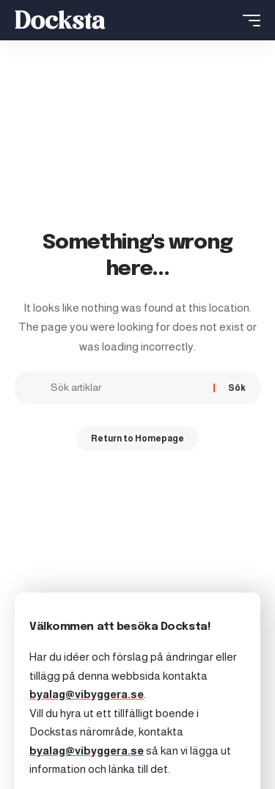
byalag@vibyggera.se (86, 694)
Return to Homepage (137, 438)
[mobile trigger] (247, 20)
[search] (224, 20)
